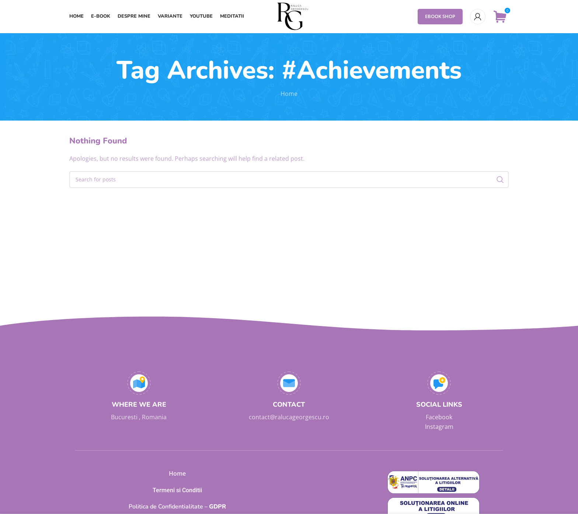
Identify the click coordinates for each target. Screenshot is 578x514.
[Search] (289, 179)
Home (289, 94)
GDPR (177, 507)
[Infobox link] (138, 396)
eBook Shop (440, 16)
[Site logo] (289, 16)
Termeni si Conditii (177, 490)
